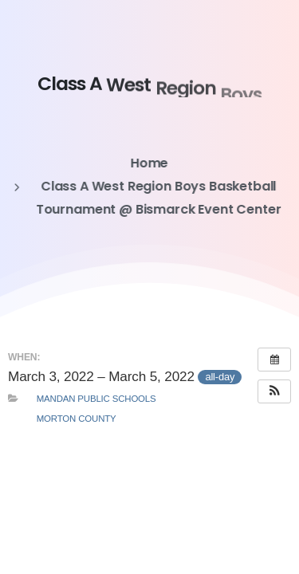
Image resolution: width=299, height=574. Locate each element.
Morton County (76, 418)
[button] (274, 391)
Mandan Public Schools (96, 398)
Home (148, 163)
